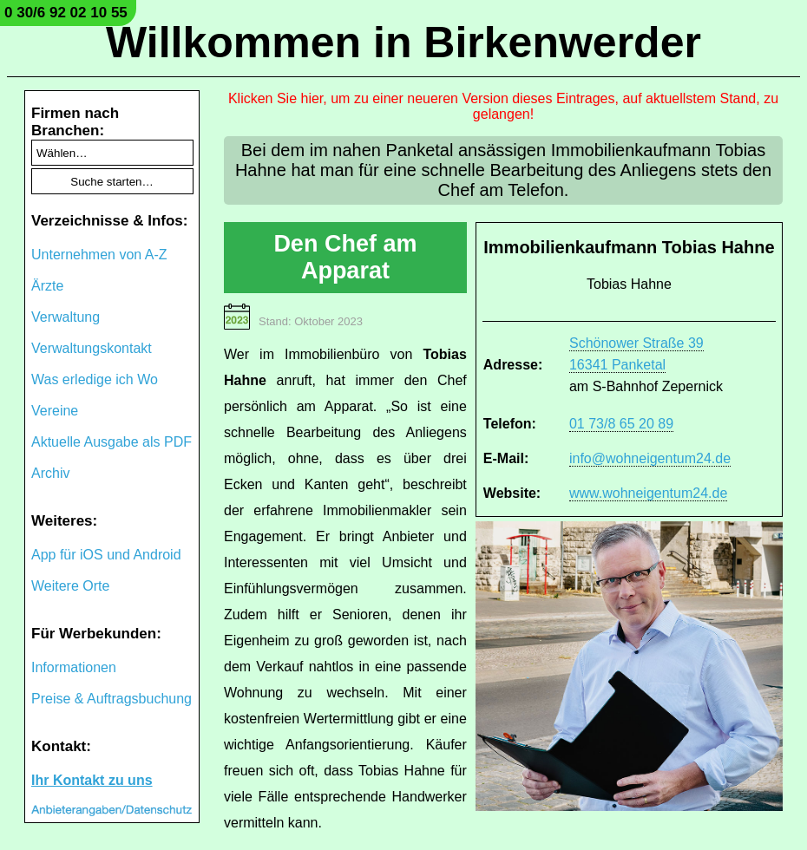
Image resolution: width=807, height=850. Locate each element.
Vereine (54, 410)
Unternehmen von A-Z (99, 254)
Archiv (50, 473)
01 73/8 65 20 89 (621, 423)
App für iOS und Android (106, 554)
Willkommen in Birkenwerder (403, 42)
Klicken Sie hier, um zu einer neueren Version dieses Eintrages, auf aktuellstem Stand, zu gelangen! (503, 106)
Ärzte (47, 285)
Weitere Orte (70, 586)
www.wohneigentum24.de (648, 493)
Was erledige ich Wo (94, 379)
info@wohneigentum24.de (650, 458)
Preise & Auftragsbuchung (111, 698)
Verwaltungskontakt (91, 348)
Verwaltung (65, 317)
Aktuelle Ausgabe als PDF (111, 442)
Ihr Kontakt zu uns (92, 780)
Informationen (73, 667)
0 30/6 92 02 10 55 (66, 12)
